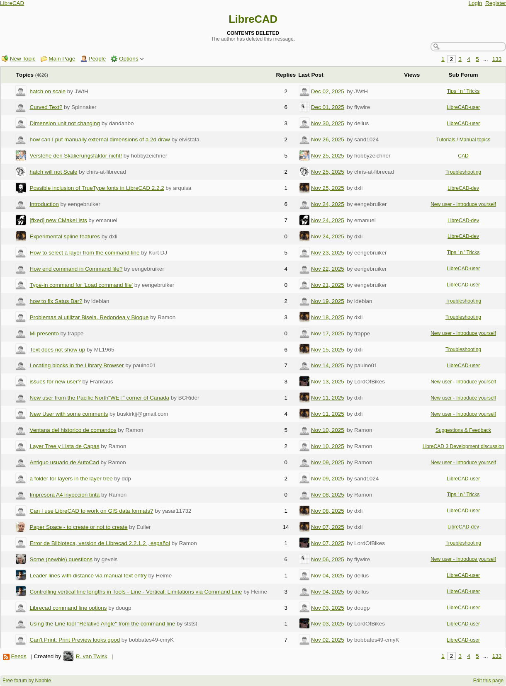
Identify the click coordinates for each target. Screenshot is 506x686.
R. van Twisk (91, 656)
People (97, 59)
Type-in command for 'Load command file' (81, 285)
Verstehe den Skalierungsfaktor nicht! (75, 156)
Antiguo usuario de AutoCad (64, 462)
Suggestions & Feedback (463, 430)
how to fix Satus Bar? (55, 301)
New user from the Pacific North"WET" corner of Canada (99, 398)
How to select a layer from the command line (84, 253)
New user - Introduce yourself (463, 204)
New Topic (23, 59)
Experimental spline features (64, 236)
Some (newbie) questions (60, 559)
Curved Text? (45, 107)
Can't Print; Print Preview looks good (74, 640)
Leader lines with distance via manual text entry (87, 575)
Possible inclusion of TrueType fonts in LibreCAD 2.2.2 (96, 188)
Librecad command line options (68, 608)
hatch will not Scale (53, 172)
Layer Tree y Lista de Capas (64, 446)
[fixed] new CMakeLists (58, 220)
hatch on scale (47, 91)
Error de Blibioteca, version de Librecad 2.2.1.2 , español (99, 543)
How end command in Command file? (75, 269)
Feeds (18, 656)
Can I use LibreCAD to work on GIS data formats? (91, 511)
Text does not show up (57, 350)
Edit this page (488, 681)
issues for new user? (54, 381)
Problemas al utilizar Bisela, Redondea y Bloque (88, 317)
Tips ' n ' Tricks (463, 91)
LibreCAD (12, 3)
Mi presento (43, 333)
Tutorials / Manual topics (463, 140)
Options (128, 59)
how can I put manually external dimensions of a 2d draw (99, 139)
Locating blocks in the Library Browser (76, 365)
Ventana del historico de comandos (72, 430)
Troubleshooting (463, 172)
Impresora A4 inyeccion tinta (64, 495)
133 (496, 59)
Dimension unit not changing (64, 123)
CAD (463, 156)
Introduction (43, 204)
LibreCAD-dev (463, 188)
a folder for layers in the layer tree (70, 478)
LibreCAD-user (463, 107)
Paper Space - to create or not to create (78, 527)
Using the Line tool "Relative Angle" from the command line (102, 624)
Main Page (62, 59)
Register (495, 3)
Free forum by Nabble (26, 681)
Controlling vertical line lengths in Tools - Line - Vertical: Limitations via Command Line (135, 592)
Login (475, 3)
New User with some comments (68, 414)
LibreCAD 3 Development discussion (463, 446)
